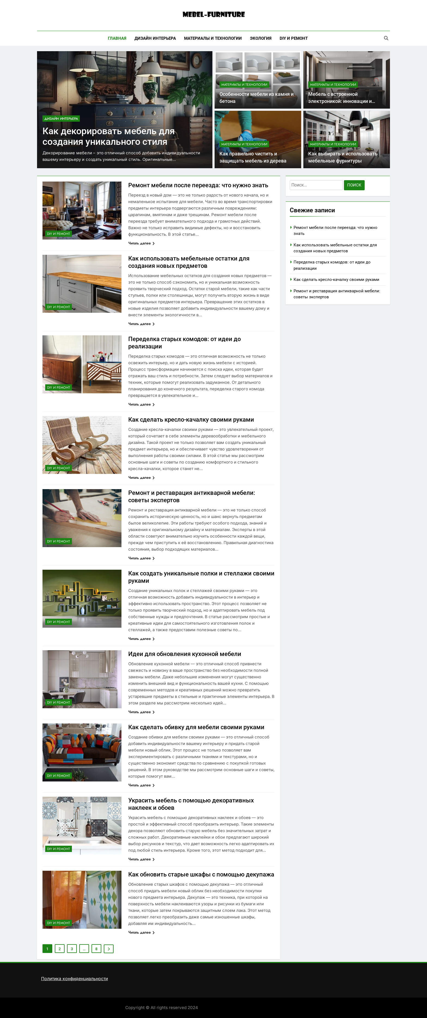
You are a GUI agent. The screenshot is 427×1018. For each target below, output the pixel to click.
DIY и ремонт (294, 38)
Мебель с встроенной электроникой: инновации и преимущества (340, 101)
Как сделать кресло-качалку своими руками (191, 419)
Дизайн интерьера (155, 38)
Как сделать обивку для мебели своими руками (196, 727)
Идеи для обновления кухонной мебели (184, 654)
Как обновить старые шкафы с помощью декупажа (201, 874)
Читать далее (141, 243)
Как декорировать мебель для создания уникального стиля (108, 136)
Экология (261, 38)
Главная (117, 38)
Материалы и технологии (213, 38)
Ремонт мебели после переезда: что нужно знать (198, 185)
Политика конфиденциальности (74, 978)
